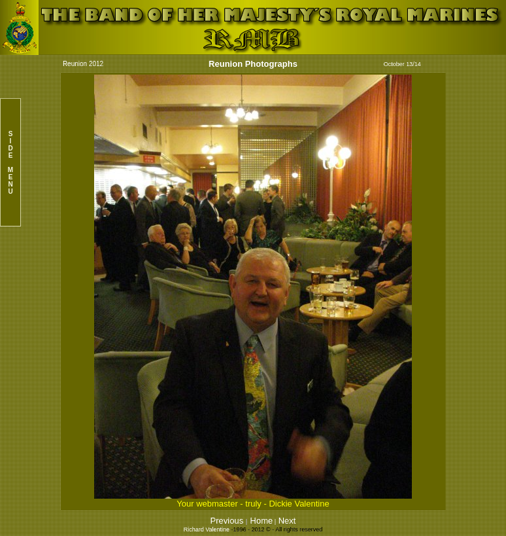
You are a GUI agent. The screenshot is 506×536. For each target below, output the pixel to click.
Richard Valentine (206, 529)
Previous (228, 521)
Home (261, 521)
